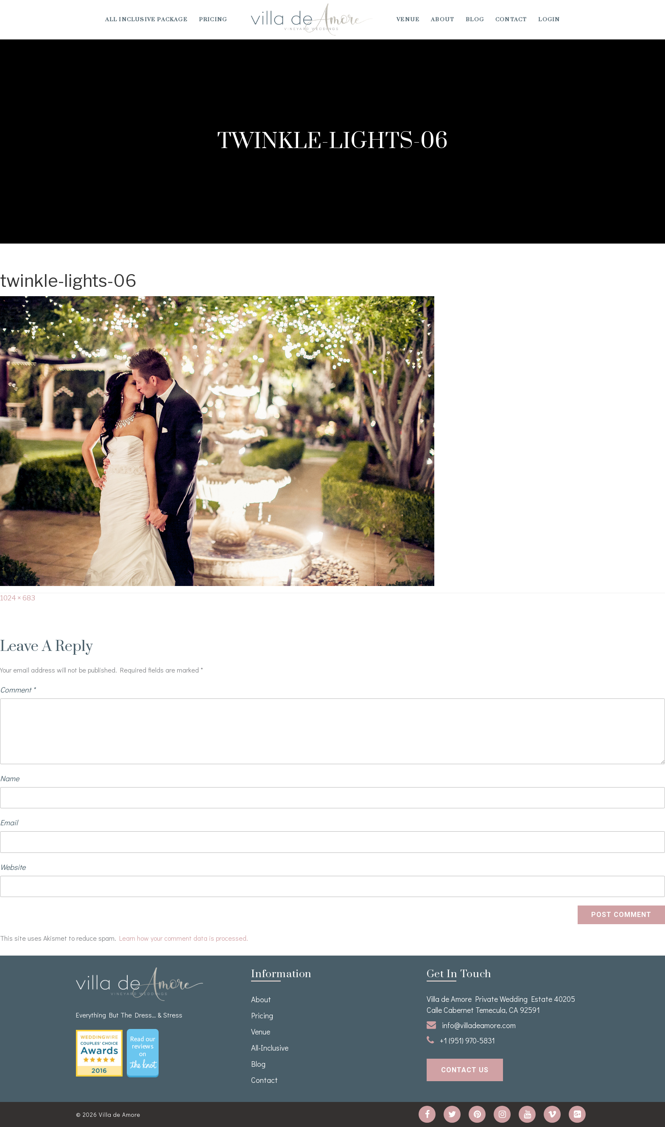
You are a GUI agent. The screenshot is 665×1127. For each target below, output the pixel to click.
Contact (511, 19)
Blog (475, 19)
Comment (17, 689)
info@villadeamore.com (471, 1025)
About (442, 19)
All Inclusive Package (146, 19)
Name (9, 778)
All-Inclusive (269, 1048)
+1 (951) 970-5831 (461, 1040)
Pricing (213, 19)
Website (12, 867)
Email (9, 822)
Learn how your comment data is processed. (183, 938)
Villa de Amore (119, 1114)
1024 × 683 (17, 598)
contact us (465, 1070)
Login (549, 19)
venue (408, 19)
